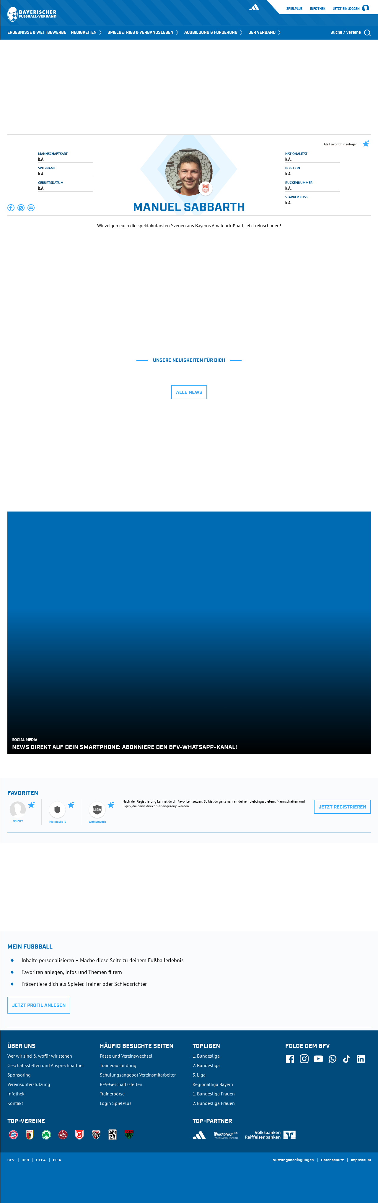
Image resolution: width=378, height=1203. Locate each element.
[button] (11, 207)
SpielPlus (294, 8)
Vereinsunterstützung (28, 1084)
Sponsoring (19, 1075)
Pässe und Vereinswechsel (126, 1056)
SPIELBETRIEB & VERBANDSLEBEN (143, 32)
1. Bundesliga (206, 1056)
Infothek (317, 8)
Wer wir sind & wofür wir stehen (39, 1056)
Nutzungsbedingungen (293, 1160)
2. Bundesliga (206, 1065)
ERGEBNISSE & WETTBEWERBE (36, 32)
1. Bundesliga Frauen (214, 1094)
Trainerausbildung (118, 1065)
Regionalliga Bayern (213, 1084)
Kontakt (15, 1103)
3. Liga (199, 1075)
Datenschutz (332, 1160)
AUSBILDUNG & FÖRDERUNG (214, 32)
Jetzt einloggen (346, 9)
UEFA (41, 1160)
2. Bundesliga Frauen (214, 1103)
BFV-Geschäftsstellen (121, 1084)
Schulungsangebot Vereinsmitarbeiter (138, 1075)
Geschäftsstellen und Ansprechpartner (45, 1065)
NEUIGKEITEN (87, 32)
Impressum (361, 1160)
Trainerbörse (112, 1094)
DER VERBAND (265, 32)
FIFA (57, 1160)
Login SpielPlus (115, 1103)
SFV (10, 1160)
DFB (25, 1160)
